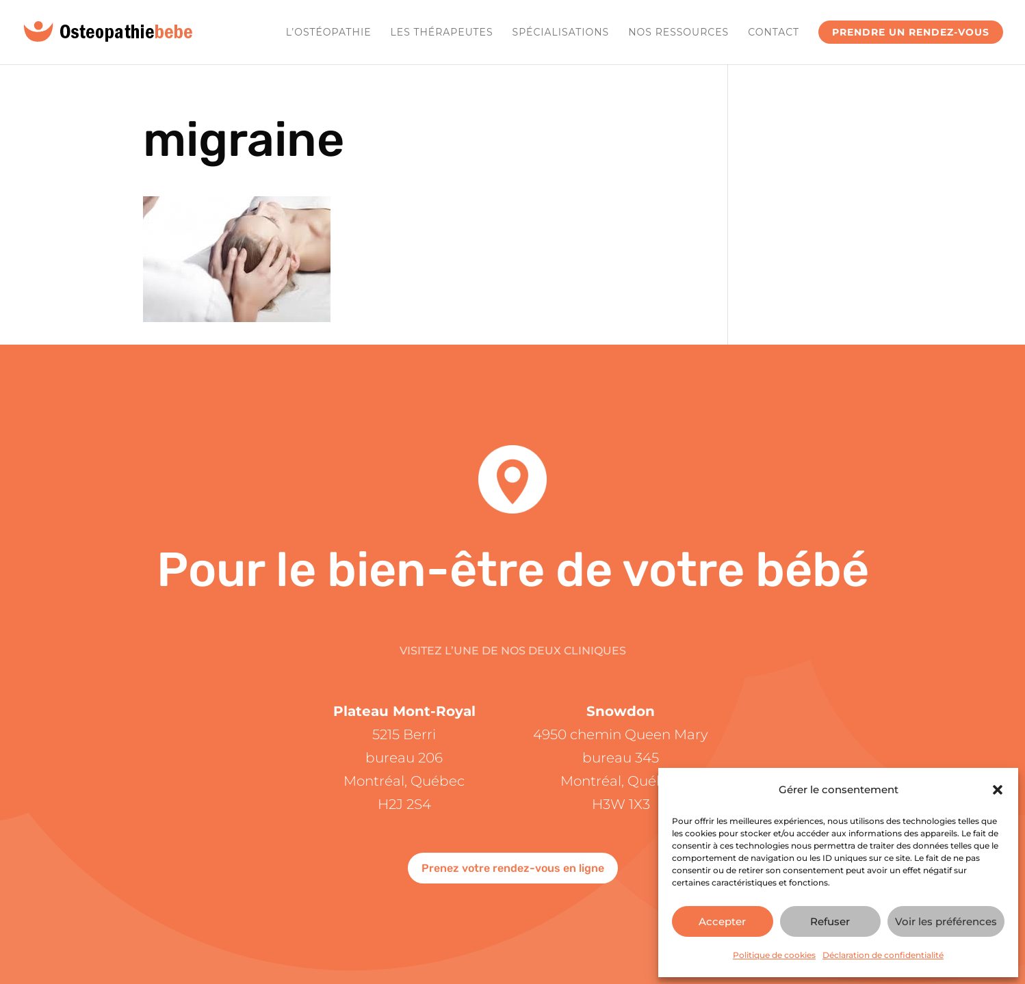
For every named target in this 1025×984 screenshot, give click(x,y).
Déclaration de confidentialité (883, 955)
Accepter (722, 921)
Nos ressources (678, 32)
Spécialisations (561, 32)
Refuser (830, 921)
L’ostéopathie (329, 32)
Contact (773, 32)
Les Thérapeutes (442, 32)
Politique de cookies (774, 955)
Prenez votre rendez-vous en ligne (512, 868)
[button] (997, 790)
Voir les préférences (946, 921)
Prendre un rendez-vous (910, 32)
